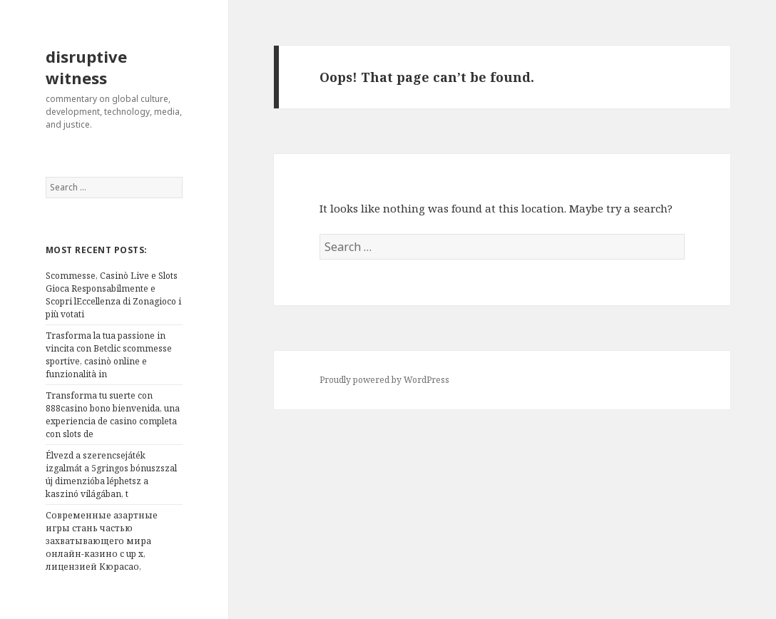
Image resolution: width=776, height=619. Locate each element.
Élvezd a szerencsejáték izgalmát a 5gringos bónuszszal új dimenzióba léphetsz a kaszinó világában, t (111, 474)
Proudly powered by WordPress (384, 380)
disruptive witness (86, 67)
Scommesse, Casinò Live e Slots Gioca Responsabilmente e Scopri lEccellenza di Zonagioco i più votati (113, 295)
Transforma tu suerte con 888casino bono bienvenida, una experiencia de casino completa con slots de (113, 414)
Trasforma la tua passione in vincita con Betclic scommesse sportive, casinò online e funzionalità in (109, 354)
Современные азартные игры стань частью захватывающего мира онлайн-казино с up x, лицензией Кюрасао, (102, 541)
